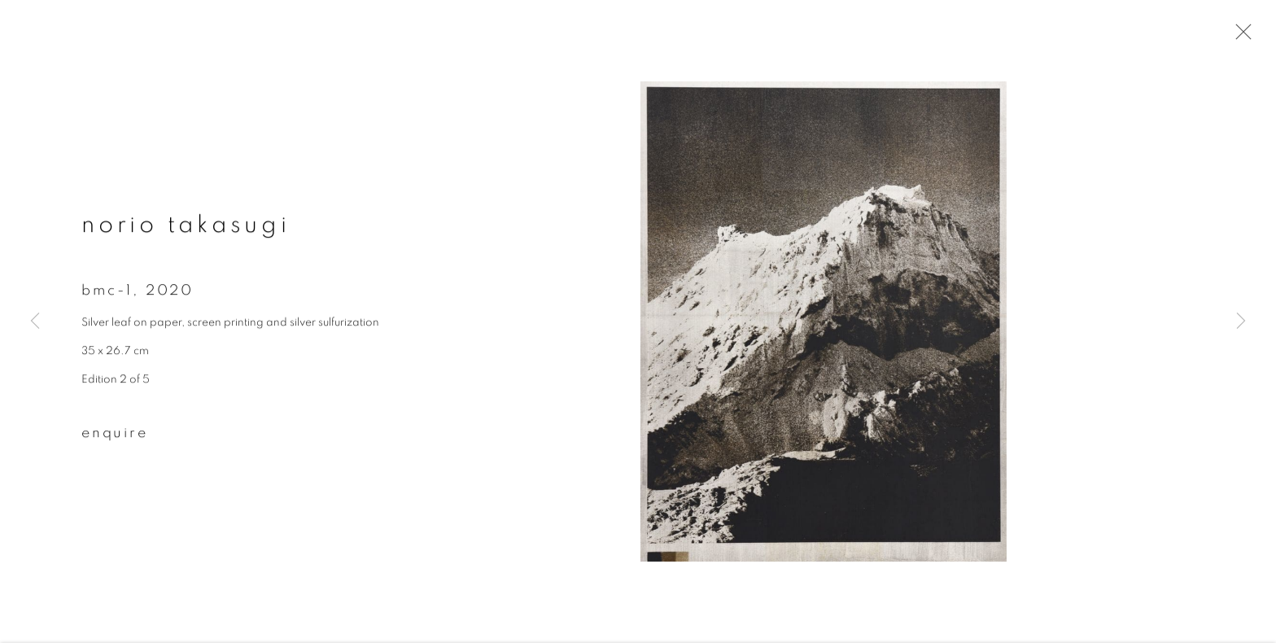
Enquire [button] (114, 434)
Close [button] (1239, 36)
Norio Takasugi (186, 227)
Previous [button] (35, 322)
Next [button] (1241, 322)
